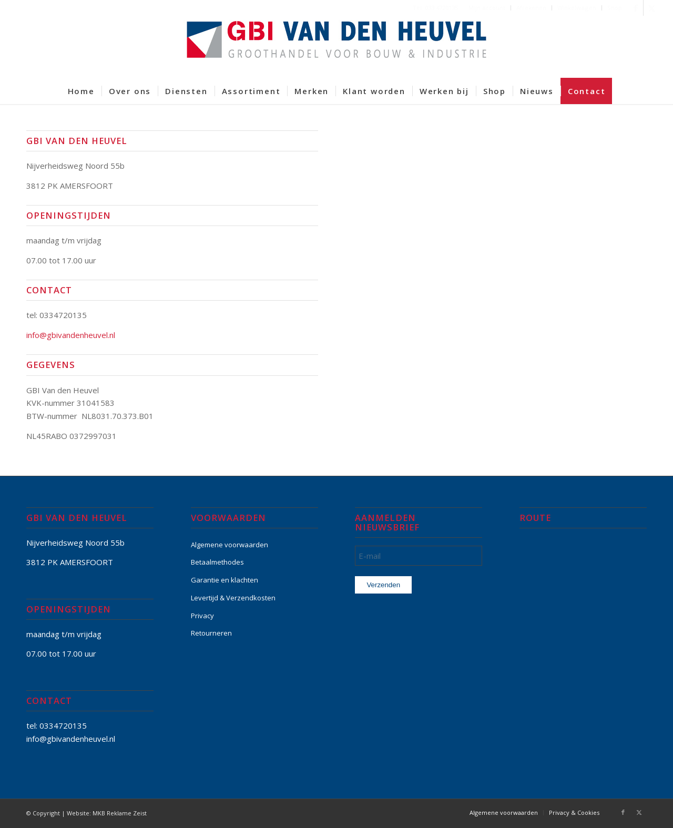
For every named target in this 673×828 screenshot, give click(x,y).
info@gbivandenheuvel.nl (70, 335)
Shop (614, 8)
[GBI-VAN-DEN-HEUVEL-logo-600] (336, 47)
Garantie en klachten (224, 580)
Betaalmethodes (217, 562)
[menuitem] (487, 8)
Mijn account (486, 8)
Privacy (202, 615)
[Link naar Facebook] (635, 8)
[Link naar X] (651, 8)
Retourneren (211, 633)
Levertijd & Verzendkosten (233, 597)
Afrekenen (531, 8)
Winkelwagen (576, 8)
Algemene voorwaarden (229, 544)
